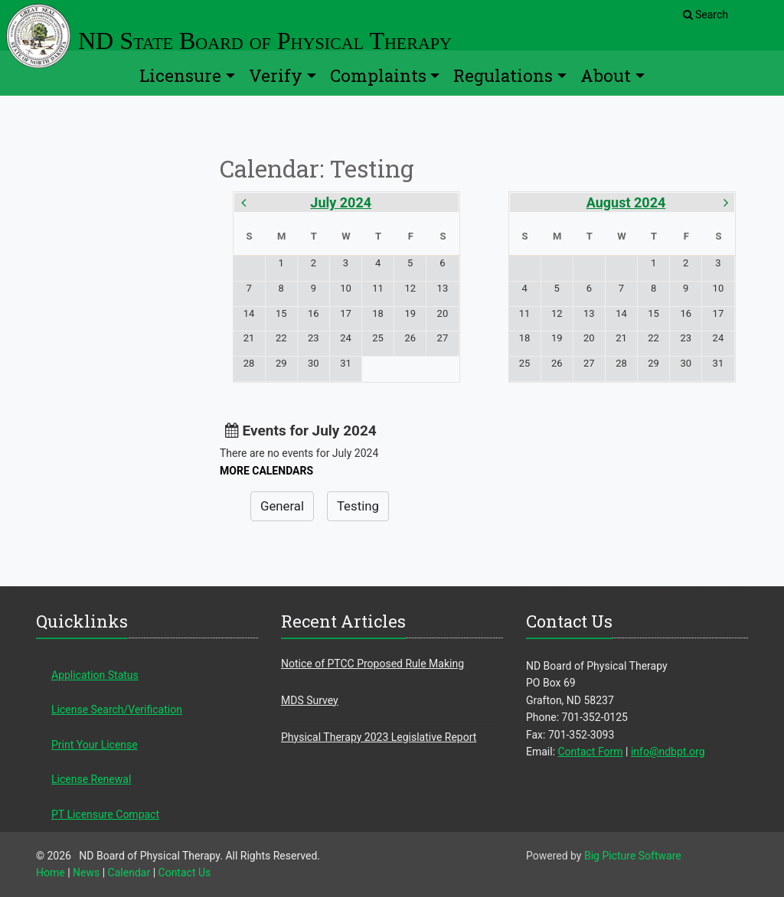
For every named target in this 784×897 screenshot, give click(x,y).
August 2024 (626, 202)
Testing (358, 506)
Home (50, 872)
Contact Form (590, 751)
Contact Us (184, 872)
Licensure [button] (180, 75)
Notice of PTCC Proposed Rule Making (372, 663)
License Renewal (91, 779)
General (282, 506)
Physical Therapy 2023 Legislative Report (378, 737)
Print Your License (94, 745)
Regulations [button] (503, 75)
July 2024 (340, 202)
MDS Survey (309, 700)
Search (705, 14)
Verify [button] (275, 75)
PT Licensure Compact (105, 814)
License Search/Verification (116, 709)
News (86, 872)
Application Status (95, 675)
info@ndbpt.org (668, 751)
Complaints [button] (378, 75)
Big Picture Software (632, 856)
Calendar (129, 872)
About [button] (605, 75)
